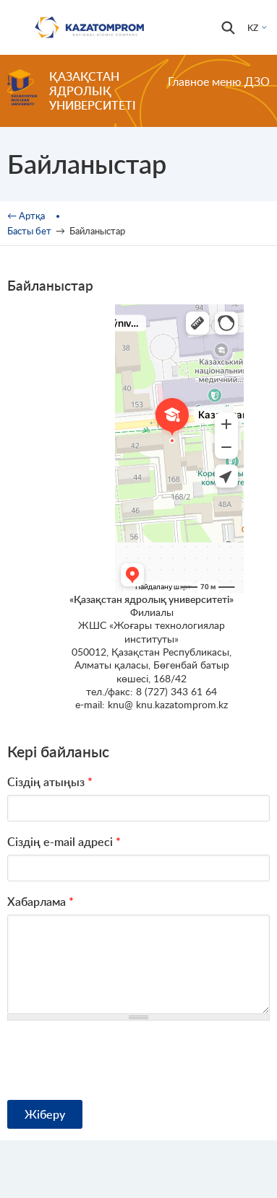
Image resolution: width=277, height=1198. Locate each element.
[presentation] (117, 1060)
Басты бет (29, 231)
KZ (252, 27)
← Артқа (26, 215)
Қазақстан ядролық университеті (92, 90)
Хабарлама (40, 901)
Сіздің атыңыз (50, 781)
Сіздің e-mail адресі (64, 841)
